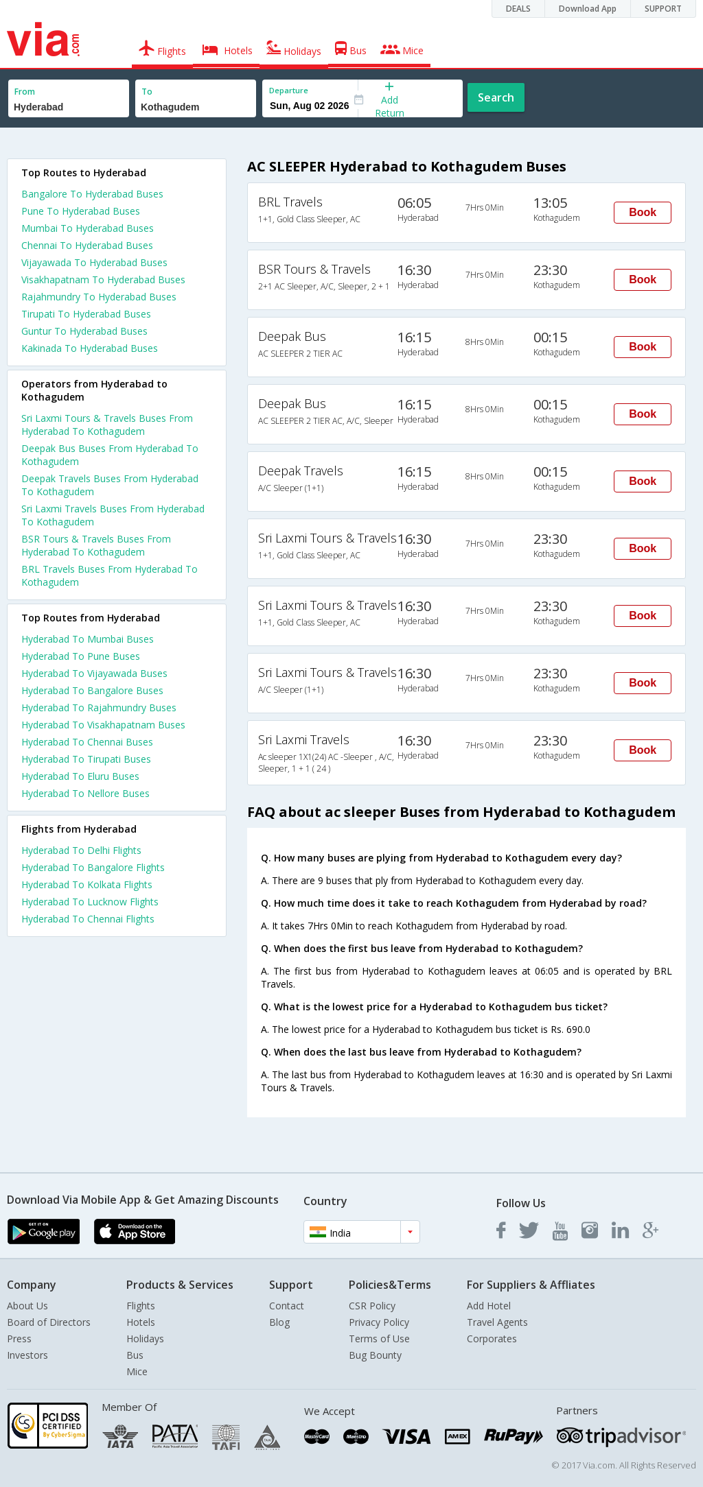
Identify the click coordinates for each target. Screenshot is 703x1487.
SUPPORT (663, 8)
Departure (288, 90)
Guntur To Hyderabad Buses (84, 330)
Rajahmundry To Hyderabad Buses (98, 296)
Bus (134, 1354)
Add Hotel (489, 1305)
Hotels (140, 1322)
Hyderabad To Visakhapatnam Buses (103, 724)
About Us (27, 1305)
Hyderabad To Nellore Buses (85, 793)
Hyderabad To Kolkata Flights (86, 884)
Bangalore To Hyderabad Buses (92, 193)
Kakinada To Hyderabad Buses (89, 348)
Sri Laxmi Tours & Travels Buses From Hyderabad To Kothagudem (107, 425)
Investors (27, 1354)
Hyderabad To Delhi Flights (81, 850)
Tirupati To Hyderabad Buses (86, 313)
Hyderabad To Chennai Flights (87, 918)
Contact (286, 1305)
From (24, 91)
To (146, 91)
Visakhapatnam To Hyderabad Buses (103, 279)
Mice (137, 1371)
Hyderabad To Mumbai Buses (87, 638)
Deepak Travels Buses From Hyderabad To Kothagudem (109, 485)
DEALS (518, 8)
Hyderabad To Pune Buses (80, 656)
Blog (279, 1322)
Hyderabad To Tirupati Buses (86, 758)
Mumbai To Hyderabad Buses (87, 228)
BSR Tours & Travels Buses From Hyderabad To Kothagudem (96, 545)
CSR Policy (372, 1305)
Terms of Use (379, 1338)
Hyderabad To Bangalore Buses (92, 690)
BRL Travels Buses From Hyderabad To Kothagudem (109, 575)
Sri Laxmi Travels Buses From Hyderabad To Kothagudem (113, 515)
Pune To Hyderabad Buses (80, 210)
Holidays (145, 1338)
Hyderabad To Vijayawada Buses (94, 673)
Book (642, 212)
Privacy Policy (379, 1322)
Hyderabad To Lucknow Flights (90, 901)
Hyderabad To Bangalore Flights (93, 867)
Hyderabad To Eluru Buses (80, 776)
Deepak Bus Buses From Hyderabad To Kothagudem (109, 455)
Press (19, 1338)
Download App (587, 8)
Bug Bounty (375, 1354)
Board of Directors (49, 1322)
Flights (140, 1305)
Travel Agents (497, 1322)
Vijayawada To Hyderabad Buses (94, 262)
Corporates (492, 1338)
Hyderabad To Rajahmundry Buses (98, 707)
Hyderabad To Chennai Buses (87, 741)
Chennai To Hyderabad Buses (87, 245)
